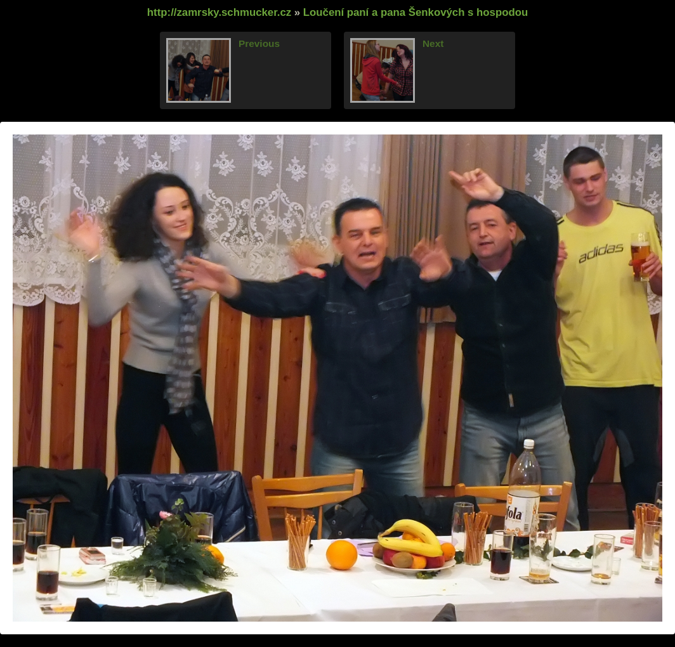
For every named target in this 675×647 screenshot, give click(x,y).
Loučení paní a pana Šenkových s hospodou (415, 12)
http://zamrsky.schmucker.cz (219, 12)
